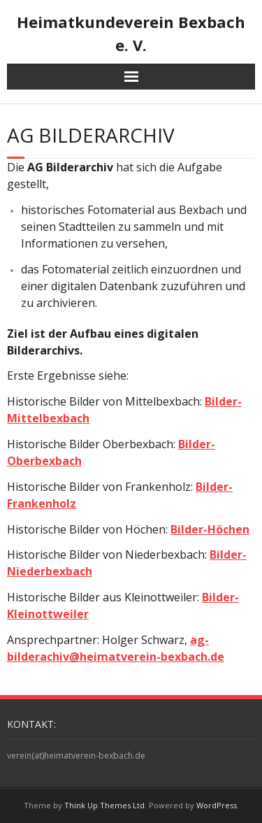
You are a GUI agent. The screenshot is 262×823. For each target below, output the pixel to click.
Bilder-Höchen (209, 529)
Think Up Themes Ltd (104, 805)
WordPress (216, 805)
